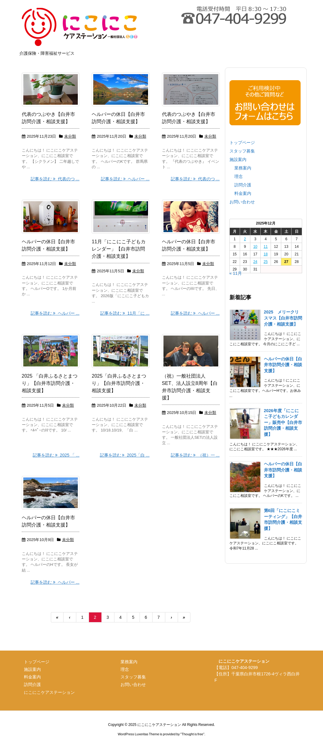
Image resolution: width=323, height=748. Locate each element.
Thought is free (192, 734)
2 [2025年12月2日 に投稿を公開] (245, 239)
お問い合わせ (242, 201)
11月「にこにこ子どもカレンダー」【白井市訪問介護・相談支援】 (119, 249)
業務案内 (242, 168)
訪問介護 (242, 184)
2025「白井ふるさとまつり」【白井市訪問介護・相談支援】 (119, 383)
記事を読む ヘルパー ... (125, 178)
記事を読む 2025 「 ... (56, 455)
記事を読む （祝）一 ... (195, 455)
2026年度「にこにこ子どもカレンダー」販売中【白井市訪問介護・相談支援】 (283, 422)
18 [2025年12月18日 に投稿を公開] (266, 254)
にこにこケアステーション (49, 692)
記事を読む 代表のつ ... (55, 178)
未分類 (70, 136)
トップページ (242, 142)
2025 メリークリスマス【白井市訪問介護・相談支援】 (283, 318)
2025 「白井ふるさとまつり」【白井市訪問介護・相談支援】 (49, 383)
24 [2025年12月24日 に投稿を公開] (255, 262)
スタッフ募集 (242, 151)
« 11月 (235, 273)
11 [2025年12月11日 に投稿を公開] (266, 246)
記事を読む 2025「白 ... (125, 455)
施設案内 (237, 159)
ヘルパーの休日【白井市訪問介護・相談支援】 (283, 364)
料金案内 (242, 193)
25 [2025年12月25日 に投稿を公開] (266, 262)
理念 (238, 176)
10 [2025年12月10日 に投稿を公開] (255, 246)
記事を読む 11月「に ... (125, 313)
